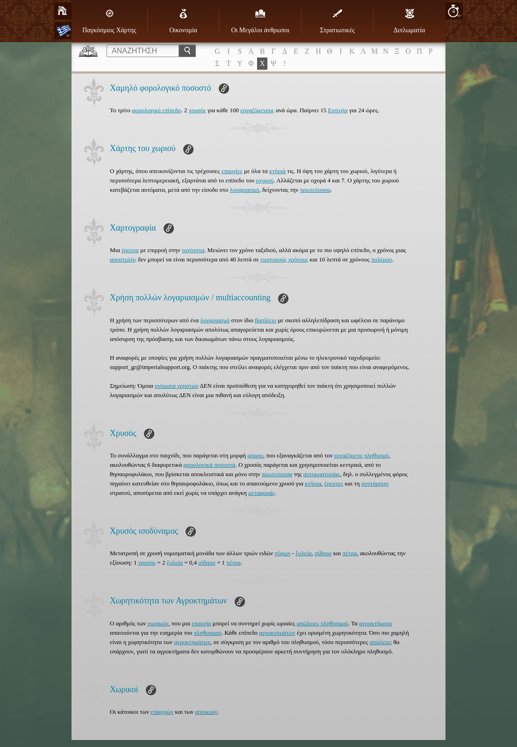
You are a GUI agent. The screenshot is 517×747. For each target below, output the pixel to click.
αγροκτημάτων (277, 632)
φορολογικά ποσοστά (209, 464)
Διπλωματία (409, 21)
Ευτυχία (338, 110)
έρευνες (333, 483)
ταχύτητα (193, 250)
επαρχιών (162, 711)
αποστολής (123, 259)
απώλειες (380, 641)
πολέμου (381, 259)
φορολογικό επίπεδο (156, 110)
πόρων (282, 553)
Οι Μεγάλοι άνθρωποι (260, 21)
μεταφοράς (261, 492)
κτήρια (313, 483)
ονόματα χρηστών (177, 385)
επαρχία (201, 623)
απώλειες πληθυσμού (322, 623)
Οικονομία (183, 21)
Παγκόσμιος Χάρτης (109, 21)
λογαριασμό (244, 189)
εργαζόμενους (257, 110)
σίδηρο (323, 553)
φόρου (255, 455)
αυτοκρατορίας (321, 474)
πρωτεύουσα (315, 189)
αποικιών (206, 711)
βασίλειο (265, 320)
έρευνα (130, 250)
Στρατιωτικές (337, 21)
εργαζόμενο (348, 455)
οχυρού (264, 180)
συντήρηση (374, 483)
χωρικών (157, 623)
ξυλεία (303, 553)
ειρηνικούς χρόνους (284, 259)
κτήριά (277, 170)
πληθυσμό (376, 455)
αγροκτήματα (375, 623)
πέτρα (350, 553)
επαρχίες (231, 170)
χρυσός (197, 110)
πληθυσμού (208, 632)
